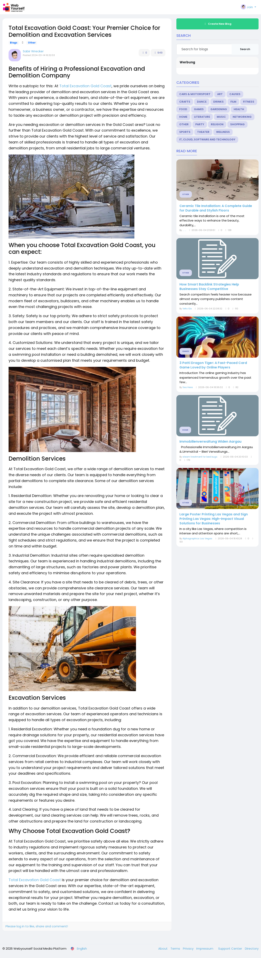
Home (183, 117)
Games (199, 109)
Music (221, 117)
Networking (242, 117)
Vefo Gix (187, 308)
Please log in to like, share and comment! (37, 926)
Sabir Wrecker (33, 51)
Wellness (223, 132)
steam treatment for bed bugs (199, 456)
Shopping (237, 124)
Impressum (205, 948)
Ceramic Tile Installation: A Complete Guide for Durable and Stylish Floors (215, 208)
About (163, 948)
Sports (184, 132)
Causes (234, 94)
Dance (202, 102)
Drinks (218, 102)
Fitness (248, 102)
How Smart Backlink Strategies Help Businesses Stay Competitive (209, 286)
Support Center (230, 948)
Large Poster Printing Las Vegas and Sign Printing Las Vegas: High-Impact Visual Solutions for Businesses (213, 519)
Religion (217, 124)
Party (199, 124)
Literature (202, 117)
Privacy (188, 948)
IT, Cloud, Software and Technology (207, 139)
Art (220, 94)
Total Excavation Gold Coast (85, 85)
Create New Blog (217, 24)
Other (32, 42)
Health (239, 109)
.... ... (184, 230)
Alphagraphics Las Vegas (197, 538)
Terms (175, 948)
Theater (203, 132)
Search (245, 49)
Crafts (184, 102)
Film (233, 102)
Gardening (218, 109)
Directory (252, 948)
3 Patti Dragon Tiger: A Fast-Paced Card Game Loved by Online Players (213, 365)
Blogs (13, 42)
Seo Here (187, 387)
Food (183, 109)
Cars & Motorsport (194, 94)
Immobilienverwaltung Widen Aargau (210, 441)
